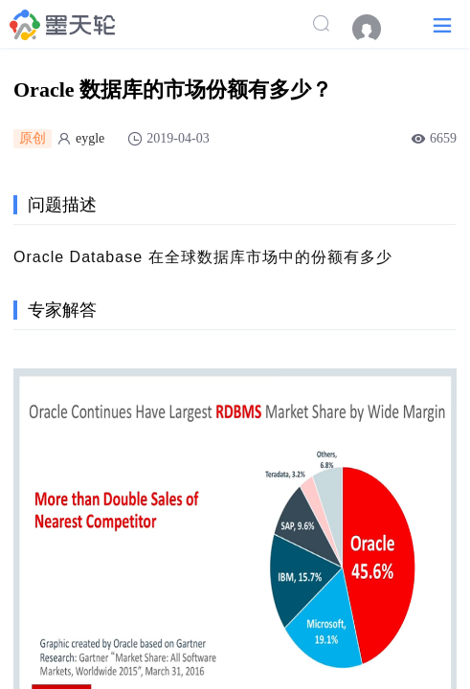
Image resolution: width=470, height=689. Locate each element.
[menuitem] (376, 28)
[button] (442, 24)
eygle (90, 138)
